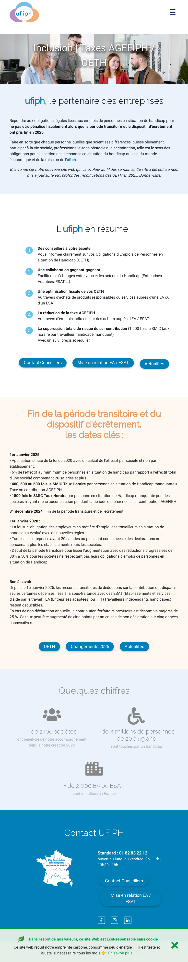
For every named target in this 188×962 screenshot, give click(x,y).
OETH (49, 646)
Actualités (154, 363)
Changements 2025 (90, 646)
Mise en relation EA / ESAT (103, 362)
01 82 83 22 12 (133, 853)
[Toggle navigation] (172, 12)
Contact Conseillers (43, 362)
